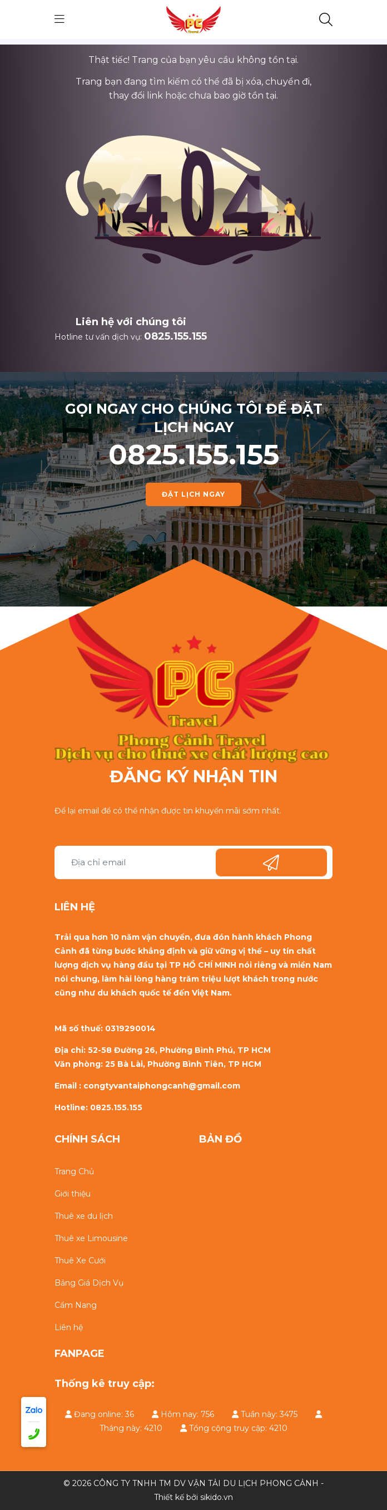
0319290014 (130, 1028)
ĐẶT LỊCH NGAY (193, 494)
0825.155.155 (175, 336)
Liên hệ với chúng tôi (131, 322)
